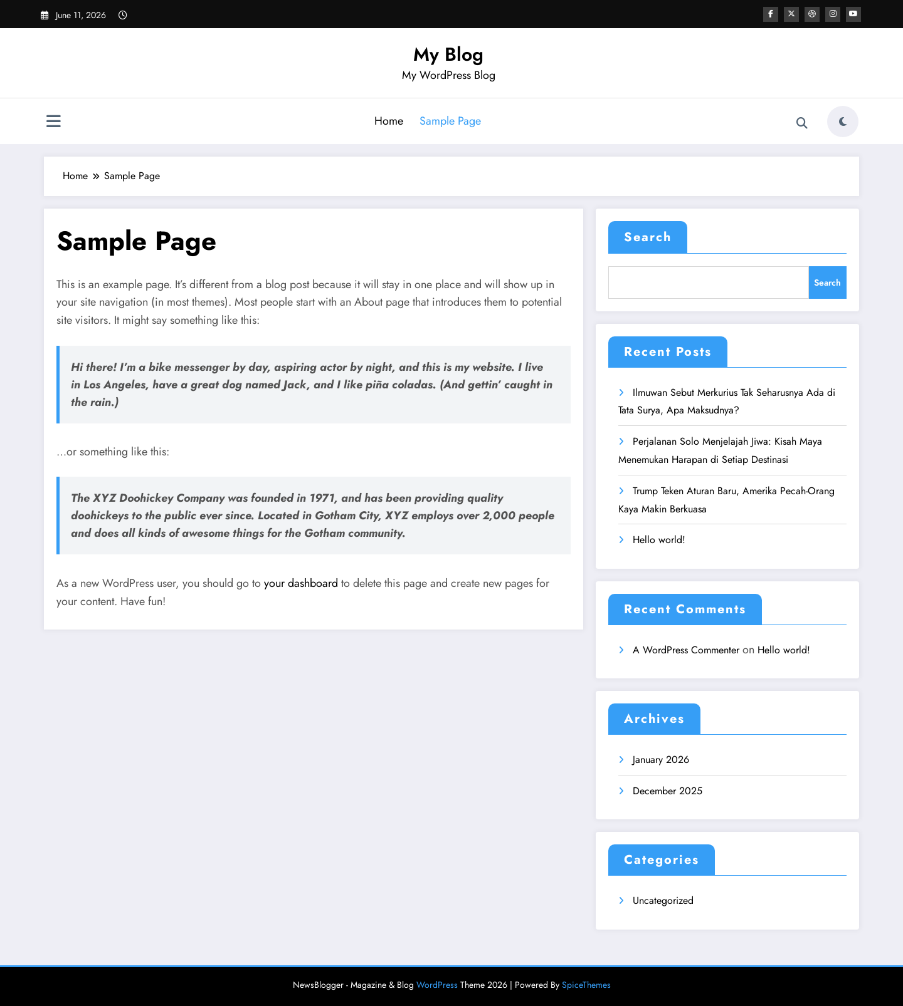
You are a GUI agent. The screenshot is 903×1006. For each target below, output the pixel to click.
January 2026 (661, 759)
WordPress (437, 984)
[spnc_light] (842, 121)
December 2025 (667, 791)
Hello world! (659, 539)
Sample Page (450, 121)
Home (388, 121)
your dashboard (301, 583)
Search (648, 237)
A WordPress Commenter (686, 650)
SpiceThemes (586, 984)
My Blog (448, 54)
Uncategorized (663, 900)
